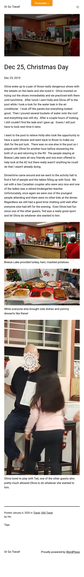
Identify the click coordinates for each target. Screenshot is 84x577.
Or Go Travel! (12, 6)
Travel (36, 512)
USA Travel (47, 512)
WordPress (73, 552)
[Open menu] (78, 7)
